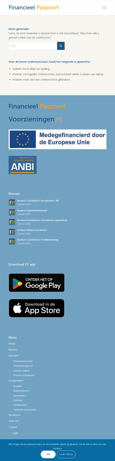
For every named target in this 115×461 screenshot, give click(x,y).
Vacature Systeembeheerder (32, 210)
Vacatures (14, 415)
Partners (18, 400)
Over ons (14, 420)
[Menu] (104, 7)
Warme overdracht (24, 375)
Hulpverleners (21, 390)
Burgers (17, 386)
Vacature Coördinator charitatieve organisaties (42, 220)
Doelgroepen (16, 380)
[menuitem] (104, 7)
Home (12, 343)
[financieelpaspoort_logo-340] (48, 7)
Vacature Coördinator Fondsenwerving (37, 239)
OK (48, 454)
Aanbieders (20, 395)
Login (15, 433)
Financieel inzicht (22, 361)
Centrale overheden (24, 409)
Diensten (14, 355)
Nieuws (13, 349)
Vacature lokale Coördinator (32, 229)
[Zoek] (37, 46)
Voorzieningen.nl (22, 365)
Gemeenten (20, 404)
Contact (13, 427)
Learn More (66, 454)
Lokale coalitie (21, 370)
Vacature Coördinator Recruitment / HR (38, 200)
